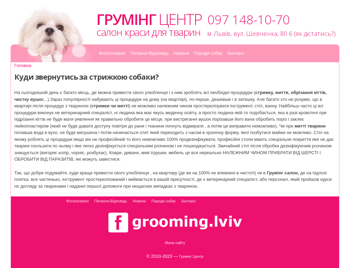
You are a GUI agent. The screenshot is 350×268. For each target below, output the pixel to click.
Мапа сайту (175, 243)
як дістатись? (315, 33)
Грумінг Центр (191, 256)
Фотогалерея (112, 53)
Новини (181, 53)
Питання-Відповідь (149, 53)
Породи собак (208, 53)
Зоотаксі (235, 53)
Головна (22, 65)
